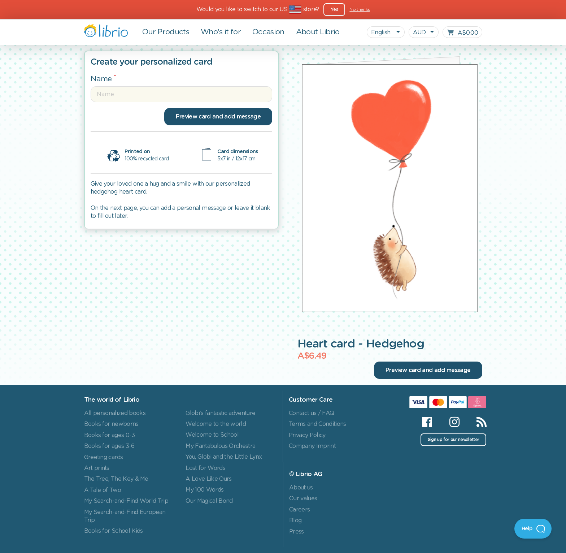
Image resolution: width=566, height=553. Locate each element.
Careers (299, 510)
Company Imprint (312, 446)
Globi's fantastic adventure (220, 413)
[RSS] (477, 422)
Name (101, 79)
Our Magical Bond (209, 501)
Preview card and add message (218, 117)
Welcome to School (212, 435)
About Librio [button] (318, 32)
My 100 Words (204, 490)
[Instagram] (454, 422)
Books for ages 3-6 (109, 446)
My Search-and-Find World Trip (126, 501)
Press (296, 532)
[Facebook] (426, 422)
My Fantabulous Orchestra (220, 446)
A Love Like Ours (208, 479)
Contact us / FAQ (311, 413)
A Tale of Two (102, 490)
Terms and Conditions (317, 424)
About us (301, 488)
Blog (295, 520)
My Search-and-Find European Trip (125, 516)
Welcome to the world (216, 424)
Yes (334, 9)
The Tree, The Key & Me (116, 479)
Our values (303, 498)
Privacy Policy (307, 435)
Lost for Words (205, 468)
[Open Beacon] (533, 529)
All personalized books (114, 413)
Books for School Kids (113, 531)
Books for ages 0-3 (109, 435)
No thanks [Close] (359, 9)
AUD (419, 32)
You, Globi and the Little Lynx (224, 457)
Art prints (96, 468)
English (381, 32)
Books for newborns (111, 424)
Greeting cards (103, 457)
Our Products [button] (165, 32)
